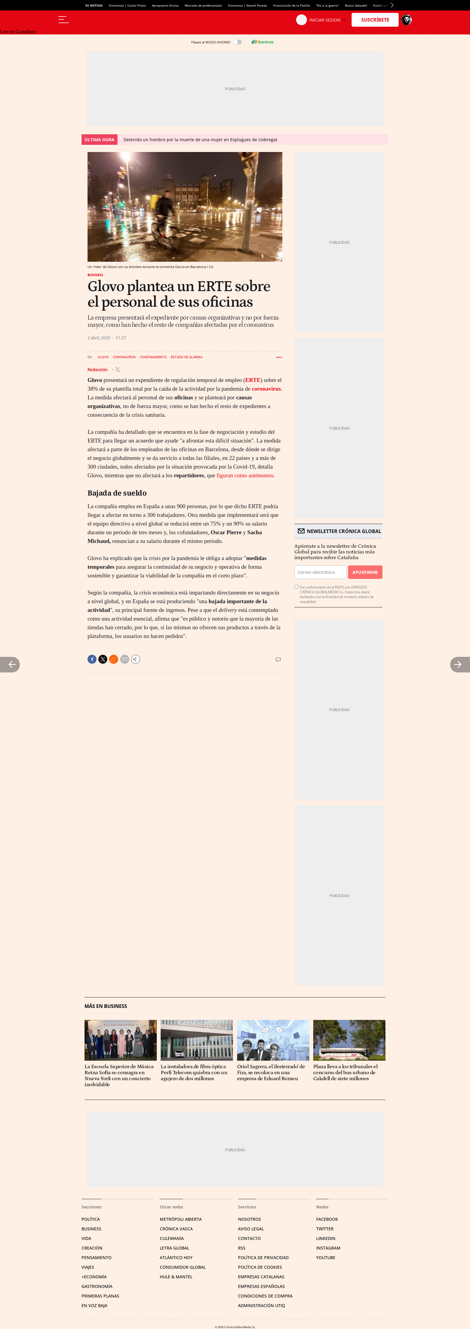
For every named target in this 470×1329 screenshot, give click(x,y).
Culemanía (172, 1238)
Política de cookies (260, 1267)
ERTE (252, 380)
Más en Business (106, 1006)
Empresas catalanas (261, 1277)
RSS (241, 1248)
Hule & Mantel (176, 1277)
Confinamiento (153, 357)
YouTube (325, 1257)
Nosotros (249, 1219)
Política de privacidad (263, 1257)
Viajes (88, 1267)
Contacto (249, 1238)
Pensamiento (97, 1257)
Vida (86, 1238)
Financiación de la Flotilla (291, 5)
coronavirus (266, 389)
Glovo (103, 357)
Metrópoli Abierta (181, 1219)
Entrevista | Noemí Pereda (247, 5)
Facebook (327, 1219)
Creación (92, 1248)
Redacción (98, 369)
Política (91, 1219)
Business (95, 275)
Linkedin (325, 1238)
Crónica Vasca (176, 1229)
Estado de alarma (186, 357)
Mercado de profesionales (203, 5)
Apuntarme (365, 572)
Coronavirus (124, 357)
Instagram (328, 1248)
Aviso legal (251, 1229)
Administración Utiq (261, 1305)
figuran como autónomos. (245, 475)
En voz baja (94, 1305)
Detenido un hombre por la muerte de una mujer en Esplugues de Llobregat (200, 139)
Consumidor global (183, 1267)
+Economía (94, 1277)
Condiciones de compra (265, 1296)
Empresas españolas (261, 1286)
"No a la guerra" (327, 5)
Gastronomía (97, 1286)
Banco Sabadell (356, 5)
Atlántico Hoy (176, 1257)
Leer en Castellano (18, 31)
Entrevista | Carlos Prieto (127, 5)
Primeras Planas (100, 1296)
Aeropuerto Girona (165, 5)
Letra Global (174, 1248)
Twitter (325, 1229)
